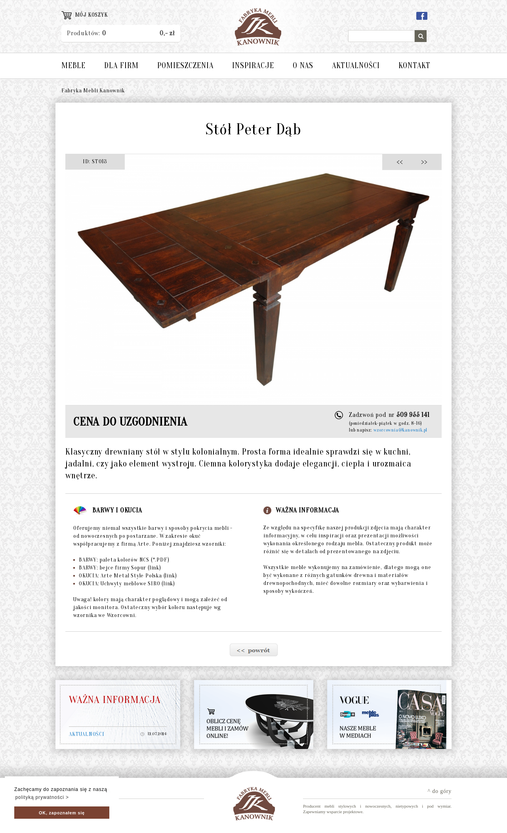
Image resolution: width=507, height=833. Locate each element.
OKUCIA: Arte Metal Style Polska (125, 575)
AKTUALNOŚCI (356, 65)
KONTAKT (414, 65)
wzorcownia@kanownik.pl (401, 430)
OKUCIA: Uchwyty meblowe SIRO (124, 583)
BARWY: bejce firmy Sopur (117, 567)
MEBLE (73, 65)
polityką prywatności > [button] (42, 797)
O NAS (303, 65)
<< (401, 161)
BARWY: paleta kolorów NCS (121, 559)
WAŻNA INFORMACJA (115, 700)
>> (421, 161)
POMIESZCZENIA (185, 65)
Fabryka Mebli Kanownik (93, 90)
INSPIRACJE (253, 65)
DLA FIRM (121, 65)
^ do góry (440, 791)
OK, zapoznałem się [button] (62, 812)
